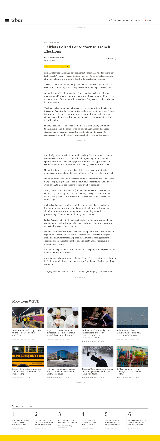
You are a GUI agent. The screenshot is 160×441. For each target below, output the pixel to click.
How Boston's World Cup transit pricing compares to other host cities (26, 333)
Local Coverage (54, 42)
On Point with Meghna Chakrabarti (66, 426)
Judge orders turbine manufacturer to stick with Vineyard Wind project (129, 333)
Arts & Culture (122, 377)
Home (45, 42)
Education (15, 377)
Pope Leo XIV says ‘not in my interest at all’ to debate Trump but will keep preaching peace (61, 333)
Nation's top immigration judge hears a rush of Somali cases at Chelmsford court (61, 371)
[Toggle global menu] (7, 20)
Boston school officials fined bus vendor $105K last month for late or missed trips (27, 371)
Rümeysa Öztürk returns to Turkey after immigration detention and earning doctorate (97, 371)
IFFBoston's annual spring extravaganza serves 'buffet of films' (129, 371)
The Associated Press (55, 58)
